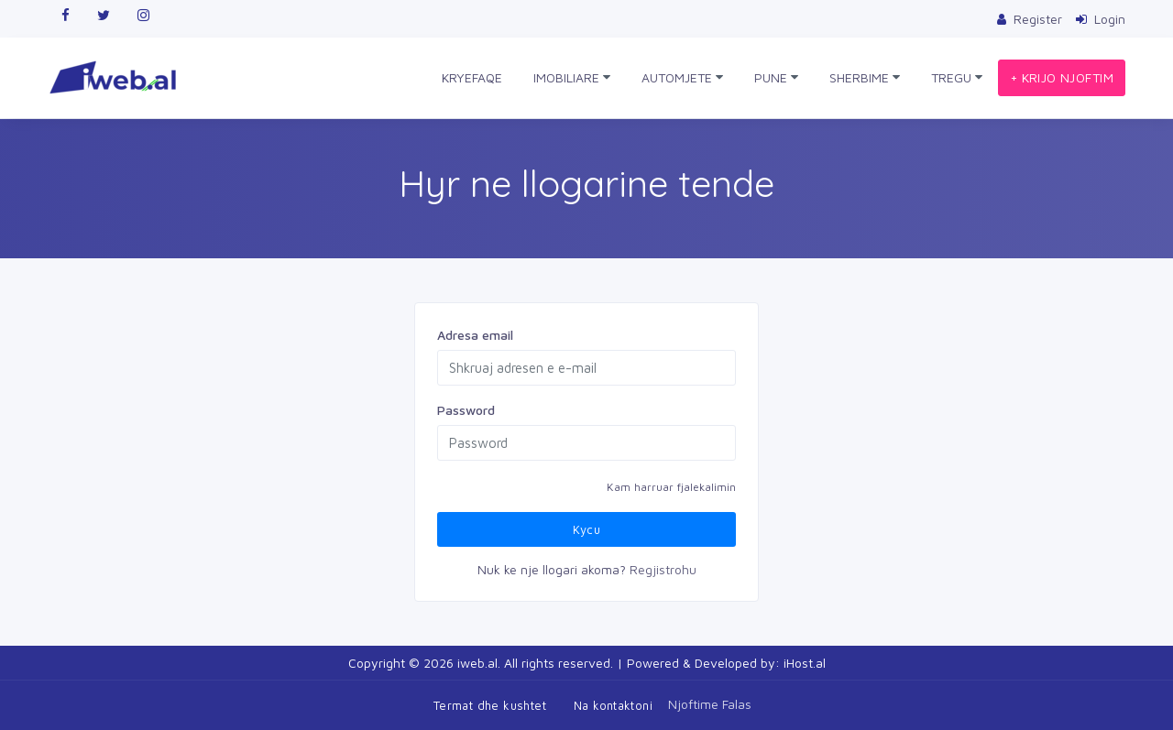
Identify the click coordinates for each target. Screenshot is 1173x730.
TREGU (956, 77)
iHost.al (805, 662)
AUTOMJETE (682, 77)
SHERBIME (864, 77)
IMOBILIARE (571, 77)
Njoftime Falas (709, 704)
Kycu (587, 529)
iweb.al (477, 662)
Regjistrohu (663, 569)
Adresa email (475, 335)
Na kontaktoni (613, 705)
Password (466, 410)
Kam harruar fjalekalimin (671, 487)
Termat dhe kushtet (489, 705)
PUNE (776, 77)
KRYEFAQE (472, 77)
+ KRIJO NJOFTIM (1061, 77)
